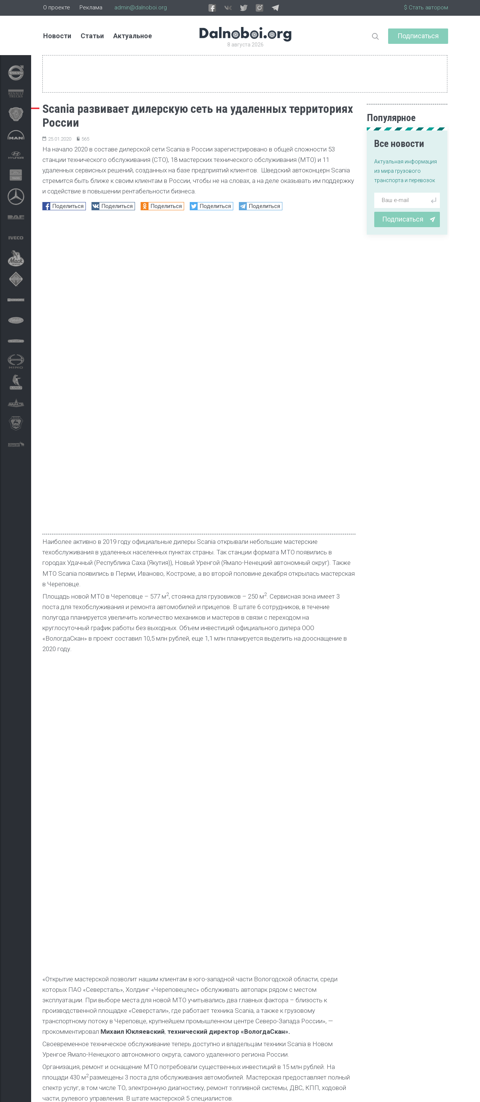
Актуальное (132, 36)
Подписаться (418, 36)
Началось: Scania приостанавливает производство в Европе (79, 946)
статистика (245, 1037)
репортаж (154, 1037)
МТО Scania (99, 708)
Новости (57, 36)
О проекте (56, 7)
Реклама (91, 7)
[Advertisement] (199, 789)
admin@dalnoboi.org (140, 7)
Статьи (92, 36)
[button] (329, 860)
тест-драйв (198, 1037)
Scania (57, 708)
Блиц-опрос (326, 1037)
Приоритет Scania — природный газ (181, 942)
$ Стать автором (426, 7)
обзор (285, 1037)
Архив (114, 1089)
